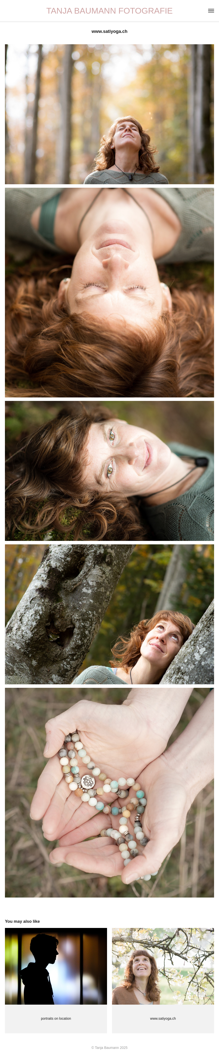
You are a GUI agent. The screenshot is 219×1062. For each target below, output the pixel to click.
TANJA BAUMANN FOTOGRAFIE (109, 10)
